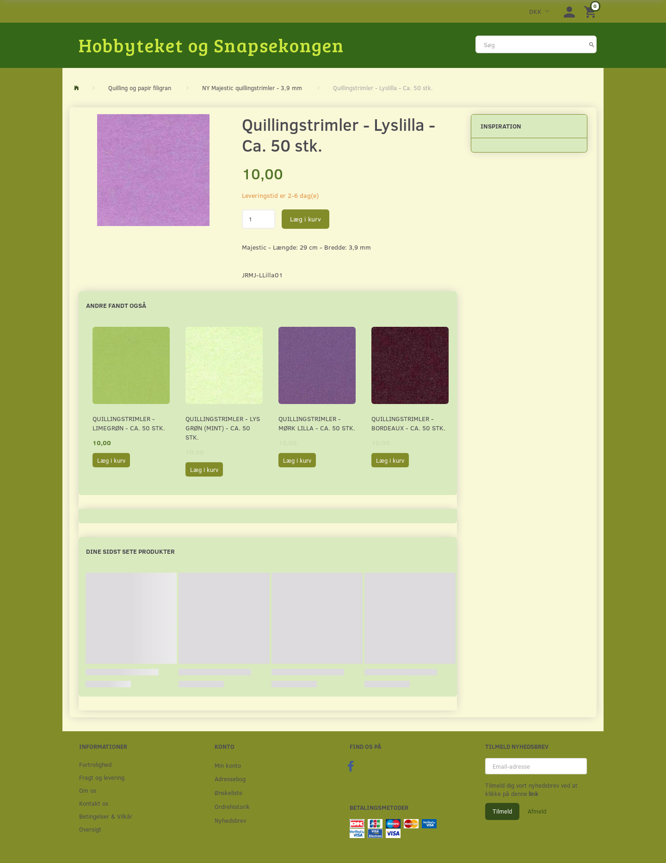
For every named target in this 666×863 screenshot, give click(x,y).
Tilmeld (502, 811)
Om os (87, 790)
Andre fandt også (116, 305)
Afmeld (537, 811)
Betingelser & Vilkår (105, 816)
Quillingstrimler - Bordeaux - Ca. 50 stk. (408, 423)
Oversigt (90, 829)
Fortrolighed (95, 764)
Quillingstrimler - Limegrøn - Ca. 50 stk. (128, 423)
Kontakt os (93, 803)
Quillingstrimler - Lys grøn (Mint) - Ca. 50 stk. (222, 427)
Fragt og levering (101, 777)
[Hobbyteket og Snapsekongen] (211, 44)
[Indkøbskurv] (592, 11)
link (532, 794)
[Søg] (591, 44)
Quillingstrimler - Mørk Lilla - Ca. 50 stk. (316, 423)
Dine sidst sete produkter (130, 551)
